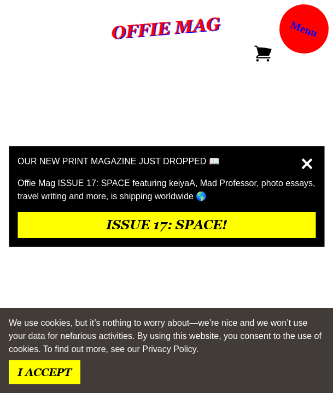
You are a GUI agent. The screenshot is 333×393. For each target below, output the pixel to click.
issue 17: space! (166, 224)
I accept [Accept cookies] (44, 372)
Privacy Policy (169, 349)
